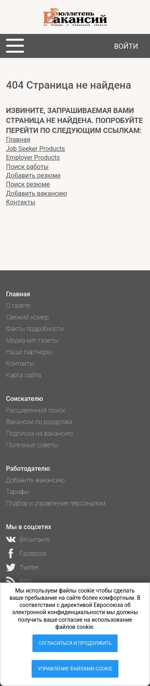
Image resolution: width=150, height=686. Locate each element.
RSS (25, 581)
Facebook (33, 553)
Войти (126, 46)
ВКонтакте (35, 539)
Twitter (29, 567)
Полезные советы (32, 445)
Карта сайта (23, 375)
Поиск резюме (28, 184)
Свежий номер (27, 317)
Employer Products (33, 157)
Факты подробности (35, 329)
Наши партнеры (29, 352)
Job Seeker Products (35, 149)
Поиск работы (27, 167)
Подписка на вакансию (39, 433)
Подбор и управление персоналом (55, 503)
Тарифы (17, 492)
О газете (18, 305)
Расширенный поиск (35, 410)
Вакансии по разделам (39, 422)
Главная (18, 139)
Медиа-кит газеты (32, 340)
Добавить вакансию (36, 193)
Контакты (20, 202)
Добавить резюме (33, 175)
